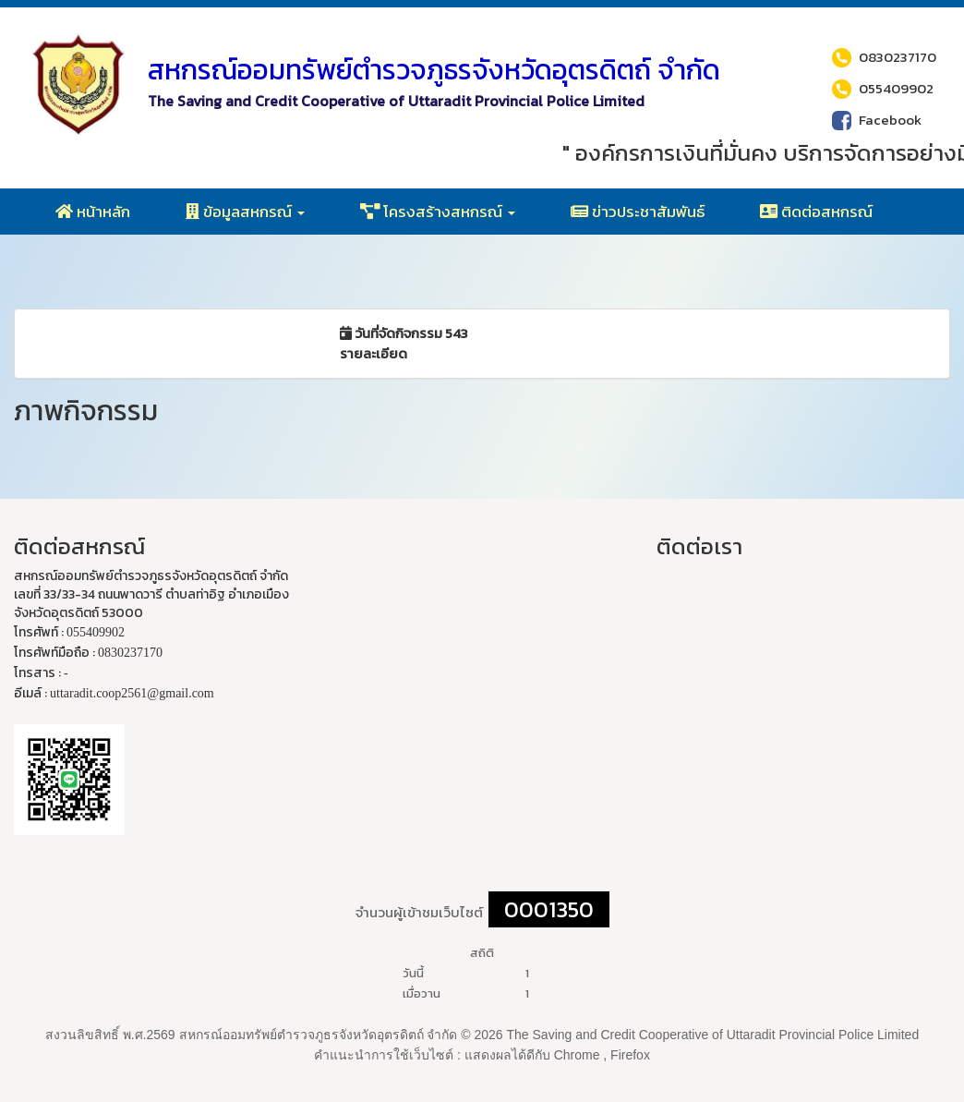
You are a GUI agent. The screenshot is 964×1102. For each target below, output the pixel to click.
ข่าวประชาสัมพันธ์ (638, 212)
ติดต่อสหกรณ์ (816, 212)
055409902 (883, 88)
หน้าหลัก (92, 212)
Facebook (877, 119)
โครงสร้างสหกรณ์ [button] (437, 212)
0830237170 (884, 56)
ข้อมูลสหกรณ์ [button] (245, 212)
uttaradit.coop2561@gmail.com (132, 693)
